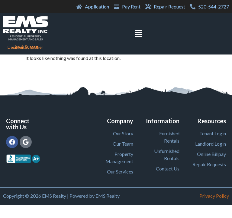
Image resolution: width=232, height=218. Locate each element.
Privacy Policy (214, 196)
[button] (138, 33)
